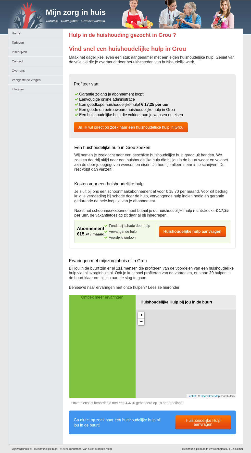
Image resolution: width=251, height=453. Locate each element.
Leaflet (192, 396)
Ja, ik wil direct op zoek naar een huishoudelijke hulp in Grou (131, 127)
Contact (17, 61)
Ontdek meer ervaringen (102, 297)
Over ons (18, 70)
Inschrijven (19, 52)
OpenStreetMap (210, 396)
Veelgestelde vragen (26, 80)
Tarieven (18, 42)
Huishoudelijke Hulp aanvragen (203, 422)
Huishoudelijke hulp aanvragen (192, 231)
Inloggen (18, 89)
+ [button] (141, 315)
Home (16, 33)
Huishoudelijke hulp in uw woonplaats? (205, 448)
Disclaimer (237, 448)
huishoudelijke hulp (99, 448)
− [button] (141, 322)
